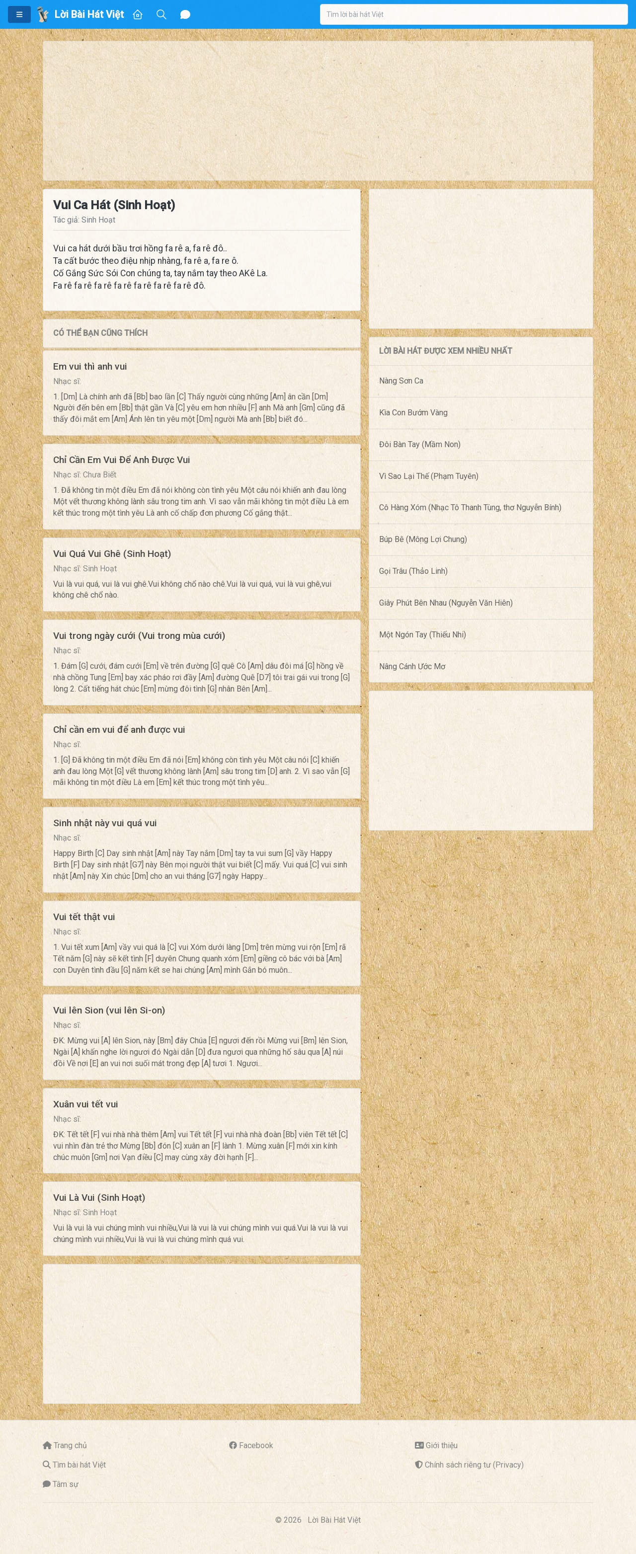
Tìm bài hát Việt (79, 1465)
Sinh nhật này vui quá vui (105, 823)
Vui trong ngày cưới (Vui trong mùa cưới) (139, 635)
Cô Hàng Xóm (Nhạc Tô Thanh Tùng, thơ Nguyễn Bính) (470, 507)
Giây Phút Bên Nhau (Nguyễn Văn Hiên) (446, 603)
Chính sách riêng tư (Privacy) (474, 1465)
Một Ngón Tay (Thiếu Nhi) (422, 634)
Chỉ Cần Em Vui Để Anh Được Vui (121, 460)
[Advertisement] (318, 110)
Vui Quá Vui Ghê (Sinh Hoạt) (112, 553)
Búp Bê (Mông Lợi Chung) (423, 539)
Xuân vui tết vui (85, 1104)
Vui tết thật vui (84, 917)
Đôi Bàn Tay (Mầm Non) (420, 444)
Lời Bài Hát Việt (334, 1520)
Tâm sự (66, 1484)
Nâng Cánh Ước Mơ (412, 666)
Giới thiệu (442, 1445)
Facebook (256, 1445)
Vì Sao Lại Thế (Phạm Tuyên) (428, 476)
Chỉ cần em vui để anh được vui (119, 729)
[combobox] (474, 14)
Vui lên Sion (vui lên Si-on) (109, 1010)
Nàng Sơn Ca (401, 381)
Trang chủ (70, 1445)
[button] (19, 14)
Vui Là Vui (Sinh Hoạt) (99, 1197)
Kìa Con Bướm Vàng (413, 412)
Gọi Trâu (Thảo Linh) (413, 571)
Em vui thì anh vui (90, 366)
